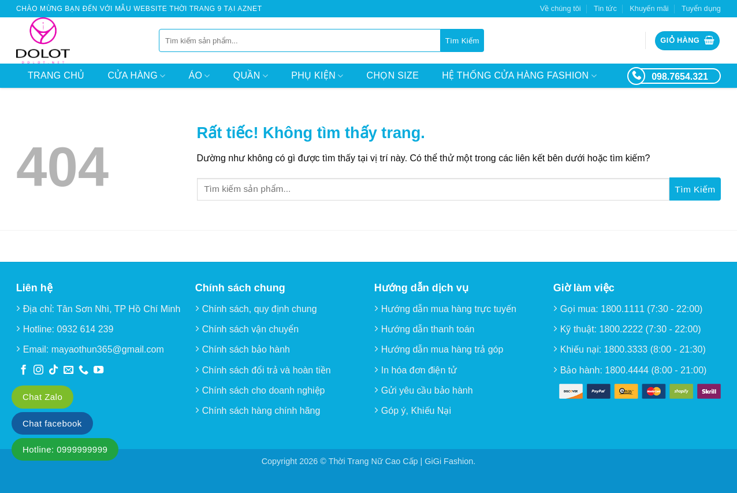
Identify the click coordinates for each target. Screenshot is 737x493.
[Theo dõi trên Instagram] (38, 370)
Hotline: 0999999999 (65, 449)
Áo (199, 76)
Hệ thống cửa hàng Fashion (519, 76)
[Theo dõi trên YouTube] (98, 370)
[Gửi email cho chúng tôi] (68, 370)
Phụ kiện (317, 76)
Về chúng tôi (560, 8)
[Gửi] (462, 40)
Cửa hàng (136, 76)
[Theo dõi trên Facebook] (23, 370)
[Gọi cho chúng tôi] (83, 370)
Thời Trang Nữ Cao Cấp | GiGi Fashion (401, 461)
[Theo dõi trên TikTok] (53, 370)
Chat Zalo (42, 397)
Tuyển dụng (701, 8)
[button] (687, 40)
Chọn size (393, 75)
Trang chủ (56, 75)
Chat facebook (52, 423)
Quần (250, 76)
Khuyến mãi (649, 8)
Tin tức (605, 8)
